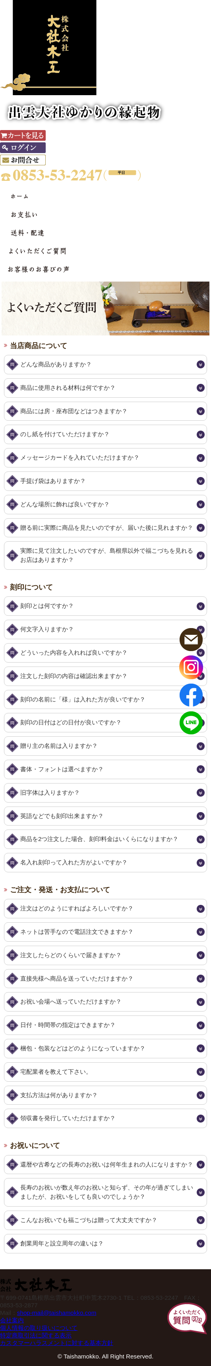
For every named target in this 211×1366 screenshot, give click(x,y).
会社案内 (12, 1320)
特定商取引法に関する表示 (36, 1335)
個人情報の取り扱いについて (38, 1327)
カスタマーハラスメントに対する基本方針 (56, 1342)
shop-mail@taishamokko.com (56, 1312)
